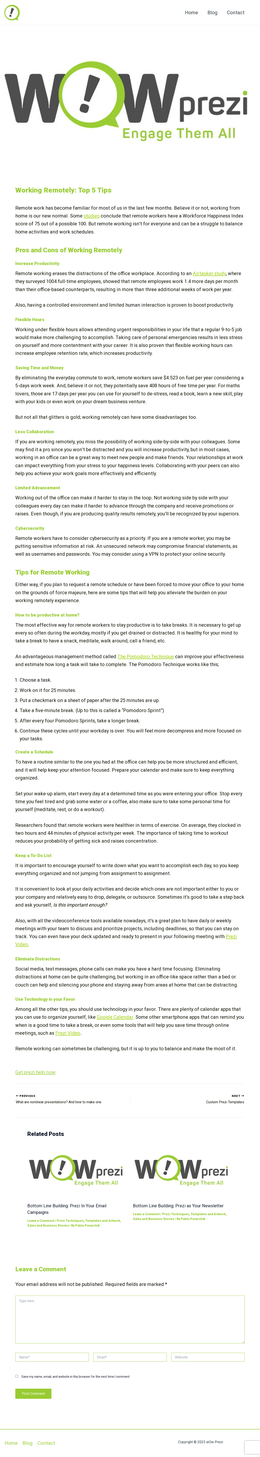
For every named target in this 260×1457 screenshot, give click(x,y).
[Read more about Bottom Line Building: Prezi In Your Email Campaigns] (77, 1170)
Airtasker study (209, 273)
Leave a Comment (40, 1220)
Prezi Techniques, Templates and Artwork (88, 1220)
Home (190, 12)
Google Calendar (115, 1017)
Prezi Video (67, 1033)
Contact (235, 12)
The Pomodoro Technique (145, 656)
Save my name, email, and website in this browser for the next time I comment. (75, 1376)
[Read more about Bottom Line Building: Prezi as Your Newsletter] (183, 1170)
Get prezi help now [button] (35, 1072)
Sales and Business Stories (48, 1225)
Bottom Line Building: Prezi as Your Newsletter (178, 1205)
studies (92, 216)
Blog (212, 12)
